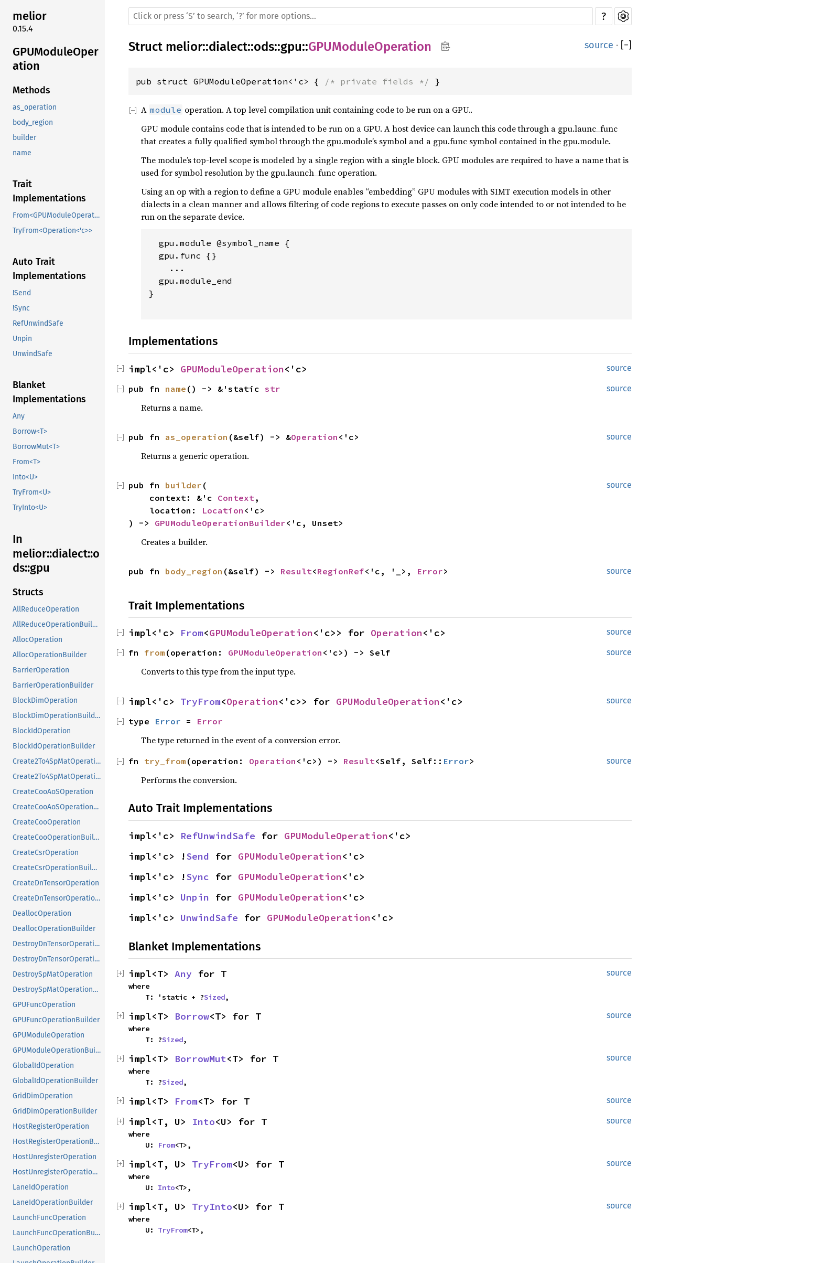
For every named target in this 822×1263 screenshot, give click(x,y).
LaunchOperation (41, 1248)
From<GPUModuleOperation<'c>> (58, 215)
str (272, 388)
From (191, 633)
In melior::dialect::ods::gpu (56, 553)
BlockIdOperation (42, 730)
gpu (291, 46)
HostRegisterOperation (51, 1126)
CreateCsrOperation (46, 852)
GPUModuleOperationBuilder (58, 1050)
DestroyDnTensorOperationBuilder (58, 959)
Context (236, 498)
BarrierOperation (41, 670)
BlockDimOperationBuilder (57, 715)
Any (19, 416)
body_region (33, 122)
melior (30, 16)
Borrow (192, 1016)
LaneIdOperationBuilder (53, 1202)
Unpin (22, 338)
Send (197, 856)
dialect (228, 46)
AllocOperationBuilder (49, 654)
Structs (28, 592)
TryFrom (200, 701)
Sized (214, 997)
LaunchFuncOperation (49, 1217)
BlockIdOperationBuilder (54, 746)
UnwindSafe (32, 353)
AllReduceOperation (46, 609)
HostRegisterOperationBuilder (58, 1141)
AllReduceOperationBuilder (58, 624)
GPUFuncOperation (44, 1004)
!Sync (21, 308)
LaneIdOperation (41, 1187)
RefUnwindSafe (38, 323)
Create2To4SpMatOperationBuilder (58, 776)
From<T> (26, 461)
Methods (31, 90)
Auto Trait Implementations (49, 269)
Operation (314, 437)
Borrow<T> (30, 431)
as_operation (35, 107)
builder (24, 137)
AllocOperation (37, 639)
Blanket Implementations (49, 392)
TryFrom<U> (32, 492)
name (22, 152)
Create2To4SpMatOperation (58, 761)
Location (223, 510)
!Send (22, 292)
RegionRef (340, 571)
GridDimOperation (43, 1095)
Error (430, 571)
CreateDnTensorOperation (56, 883)
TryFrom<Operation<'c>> (52, 230)
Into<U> (25, 477)
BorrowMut (200, 1059)
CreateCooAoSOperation (53, 791)
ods (264, 46)
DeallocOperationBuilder (54, 928)
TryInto (212, 1207)
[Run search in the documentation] (360, 16)
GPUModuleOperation (56, 59)
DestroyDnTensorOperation (58, 943)
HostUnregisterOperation (54, 1156)
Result (296, 571)
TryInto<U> (30, 507)
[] (626, 45)
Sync (197, 877)
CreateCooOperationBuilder (58, 837)
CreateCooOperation (47, 822)
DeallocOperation (42, 913)
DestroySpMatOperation (53, 974)
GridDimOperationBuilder (55, 1111)
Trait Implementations (49, 191)
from (154, 652)
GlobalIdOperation (43, 1065)
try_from (165, 761)
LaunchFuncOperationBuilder (58, 1232)
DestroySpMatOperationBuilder (58, 989)
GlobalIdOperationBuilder (55, 1080)
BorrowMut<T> (36, 446)
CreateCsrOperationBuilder (58, 867)
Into (203, 1122)
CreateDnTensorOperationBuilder (58, 898)
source (599, 45)
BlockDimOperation (45, 700)
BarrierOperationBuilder (53, 685)
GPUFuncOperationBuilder (56, 1019)
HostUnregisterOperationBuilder (58, 1172)
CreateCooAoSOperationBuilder (58, 806)
